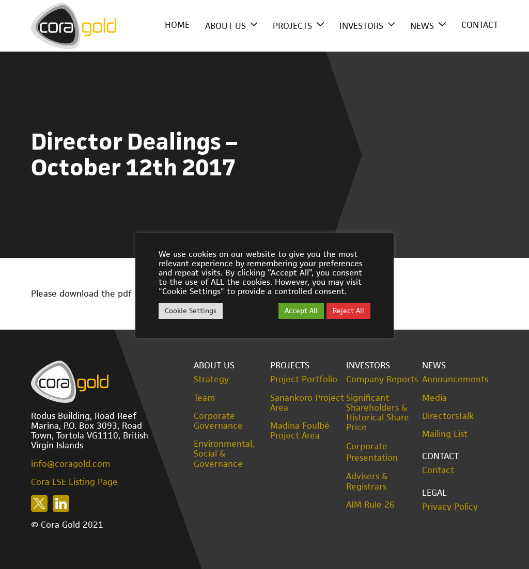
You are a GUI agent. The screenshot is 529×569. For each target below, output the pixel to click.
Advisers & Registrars (367, 481)
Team (204, 398)
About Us (225, 25)
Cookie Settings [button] (190, 310)
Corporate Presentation (372, 452)
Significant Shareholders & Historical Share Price (377, 413)
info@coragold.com (70, 463)
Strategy (211, 379)
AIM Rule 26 (370, 505)
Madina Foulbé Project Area (300, 431)
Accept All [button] (301, 310)
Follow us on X (39, 503)
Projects (292, 25)
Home (177, 24)
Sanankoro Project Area (307, 403)
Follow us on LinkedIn (61, 503)
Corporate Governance (218, 421)
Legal (434, 492)
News (422, 25)
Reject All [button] (348, 310)
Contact (479, 24)
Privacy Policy (450, 507)
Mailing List (445, 434)
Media (434, 398)
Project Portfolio (303, 379)
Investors (361, 25)
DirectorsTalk (448, 416)
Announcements (455, 379)
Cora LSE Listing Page (74, 481)
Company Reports (382, 379)
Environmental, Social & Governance (224, 454)
